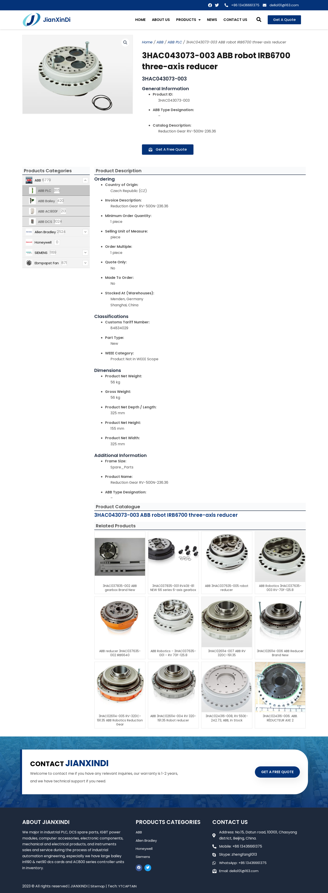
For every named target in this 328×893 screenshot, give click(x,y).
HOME (140, 19)
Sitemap (97, 886)
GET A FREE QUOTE (273, 771)
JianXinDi (56, 20)
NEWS (212, 19)
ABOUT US (161, 19)
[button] (259, 20)
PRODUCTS (188, 20)
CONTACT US (235, 19)
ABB (160, 42)
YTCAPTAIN (129, 886)
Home (147, 42)
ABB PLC (175, 42)
